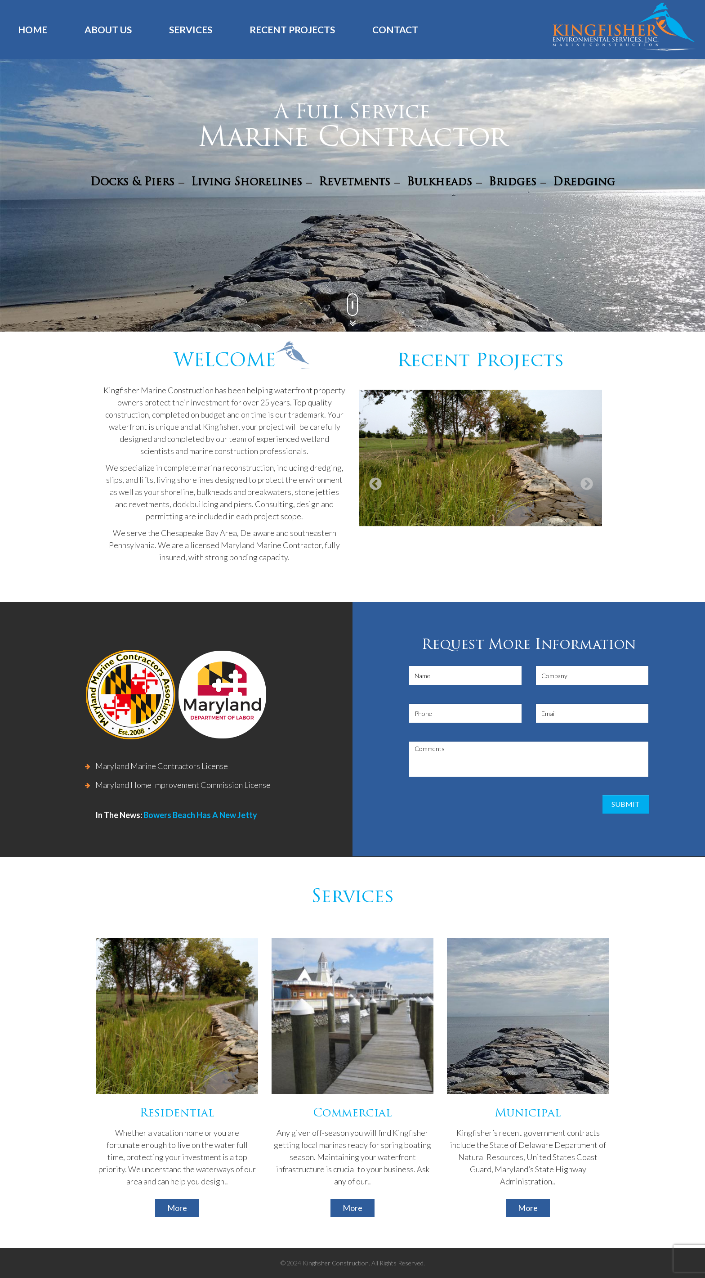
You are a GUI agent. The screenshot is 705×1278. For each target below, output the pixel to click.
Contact (395, 29)
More (177, 1208)
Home (32, 29)
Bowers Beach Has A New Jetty (200, 815)
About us (108, 29)
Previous (372, 481)
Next (584, 481)
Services (190, 29)
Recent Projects (292, 29)
